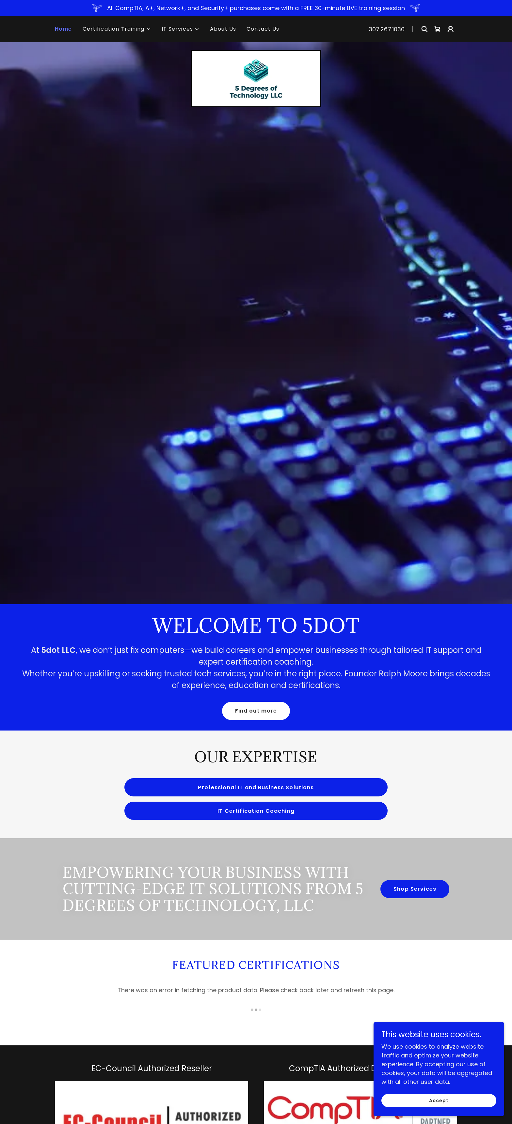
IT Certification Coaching (255, 811)
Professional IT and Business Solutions (256, 787)
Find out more (256, 711)
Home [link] (63, 29)
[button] (117, 29)
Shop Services (414, 889)
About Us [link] (223, 29)
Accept (439, 1100)
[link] (437, 29)
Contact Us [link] (263, 29)
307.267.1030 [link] (387, 29)
